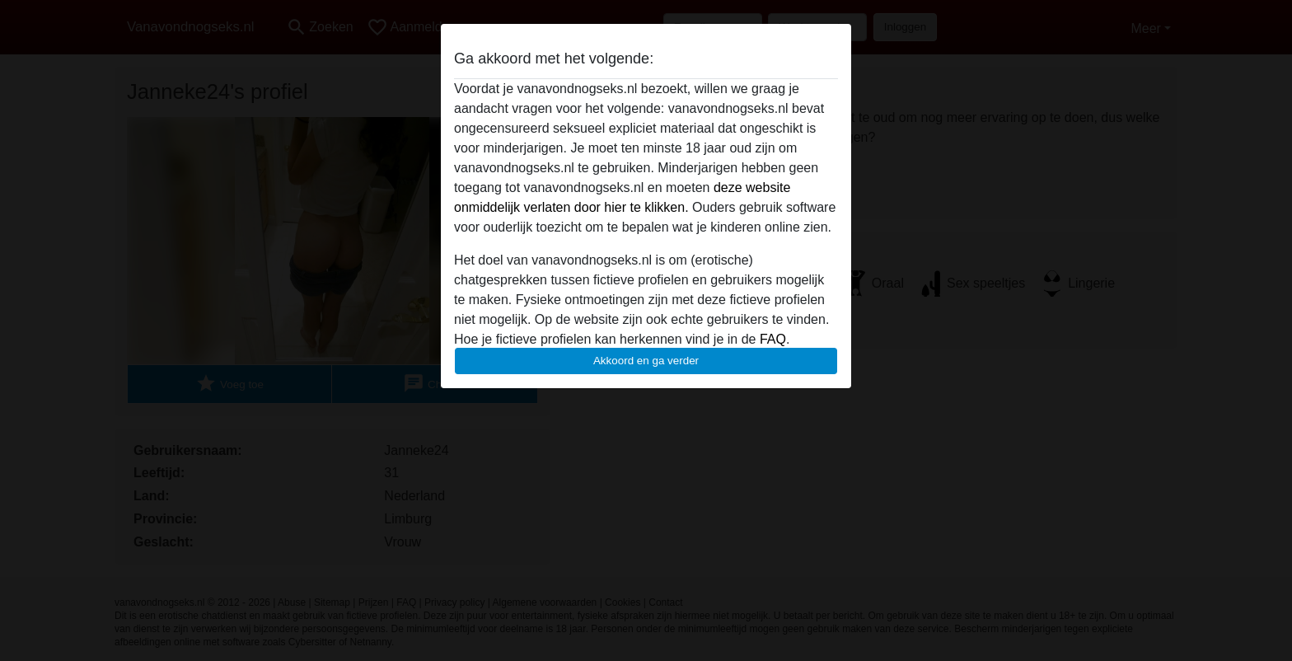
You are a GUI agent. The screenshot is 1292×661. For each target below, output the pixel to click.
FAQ (773, 339)
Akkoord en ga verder (646, 360)
